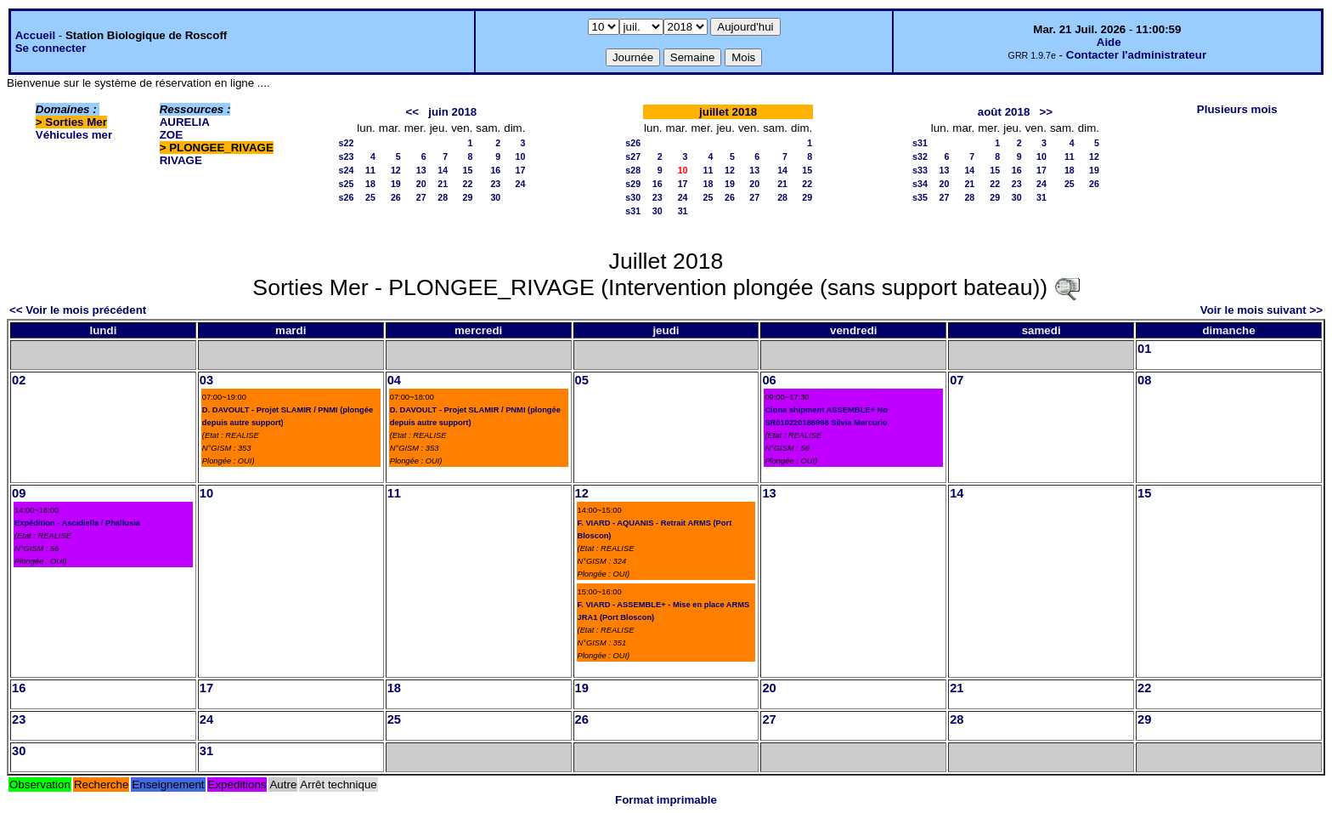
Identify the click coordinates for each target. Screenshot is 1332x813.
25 (370, 197)
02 (18, 380)
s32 (920, 156)
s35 (920, 197)
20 (421, 184)
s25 (346, 184)
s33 (920, 170)
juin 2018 (452, 111)
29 (468, 197)
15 (468, 170)
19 (396, 184)
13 (421, 170)
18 (370, 184)
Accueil (35, 35)
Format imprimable (666, 799)
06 (769, 380)
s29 (633, 184)
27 (421, 197)
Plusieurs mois (1237, 109)
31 (683, 211)
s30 (633, 197)
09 (18, 493)
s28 (633, 170)
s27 (633, 156)
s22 (346, 143)
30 (495, 197)
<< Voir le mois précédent (77, 310)
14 (442, 170)
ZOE (171, 134)
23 (495, 184)
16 (495, 170)
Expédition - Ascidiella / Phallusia (77, 523)
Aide (1109, 42)
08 (1144, 380)
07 (956, 380)
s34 (920, 184)
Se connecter (51, 48)
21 (442, 184)
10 (521, 156)
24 (521, 184)
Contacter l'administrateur (1136, 54)
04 (394, 380)
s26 (346, 197)
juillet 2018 (728, 111)
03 (206, 380)
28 (442, 197)
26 (396, 197)
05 (582, 380)
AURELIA (185, 122)
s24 (346, 170)
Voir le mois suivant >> (1261, 310)
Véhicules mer (74, 134)
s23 (346, 156)
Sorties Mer (76, 122)
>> (1046, 111)
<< (413, 111)
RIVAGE (181, 160)
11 (370, 170)
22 (468, 184)
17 (521, 170)
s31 (633, 211)
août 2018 (1004, 111)
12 (396, 170)
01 (1144, 348)
